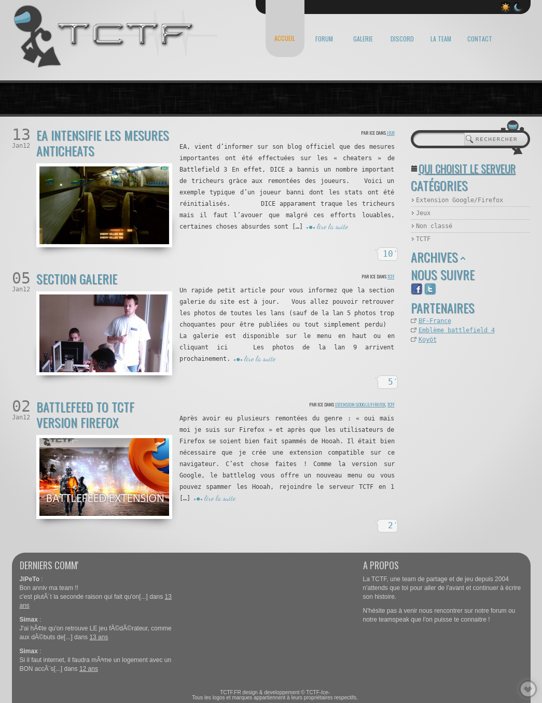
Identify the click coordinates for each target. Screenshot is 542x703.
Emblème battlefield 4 (457, 330)
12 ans (88, 668)
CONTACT (479, 38)
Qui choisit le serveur (467, 168)
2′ (393, 525)
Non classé (434, 226)
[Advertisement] (463, 402)
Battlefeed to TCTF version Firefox (85, 414)
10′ (390, 254)
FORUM (324, 38)
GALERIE (363, 38)
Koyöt (428, 339)
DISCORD (402, 38)
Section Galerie (76, 278)
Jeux (391, 132)
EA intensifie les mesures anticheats (102, 142)
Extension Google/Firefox (360, 404)
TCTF (391, 276)
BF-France (435, 321)
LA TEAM (440, 38)
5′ (393, 382)
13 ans (98, 637)
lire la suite (332, 226)
